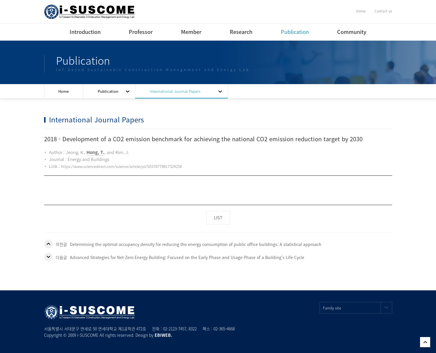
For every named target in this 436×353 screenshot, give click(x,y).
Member (191, 32)
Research (241, 32)
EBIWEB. (163, 335)
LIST (218, 217)
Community (351, 32)
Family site (357, 307)
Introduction (85, 32)
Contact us (383, 11)
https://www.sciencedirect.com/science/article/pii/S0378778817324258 (121, 166)
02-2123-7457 (174, 329)
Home (361, 11)
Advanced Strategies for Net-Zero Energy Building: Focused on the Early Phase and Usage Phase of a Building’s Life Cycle (187, 257)
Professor (141, 32)
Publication (295, 32)
